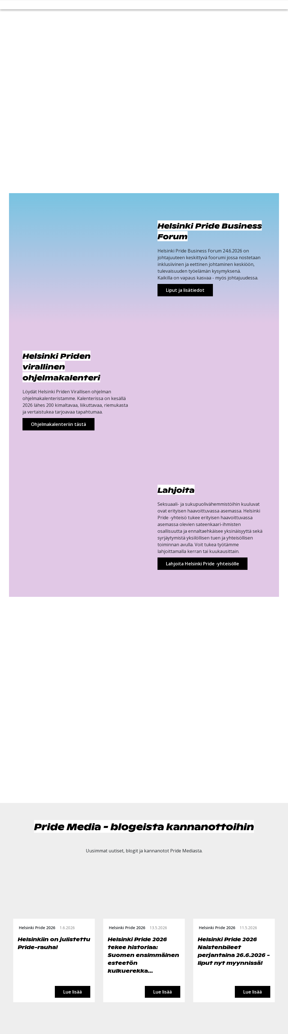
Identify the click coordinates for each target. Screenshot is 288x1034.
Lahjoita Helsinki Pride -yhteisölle (202, 564)
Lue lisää (72, 992)
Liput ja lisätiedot (185, 290)
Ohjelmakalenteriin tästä (58, 424)
